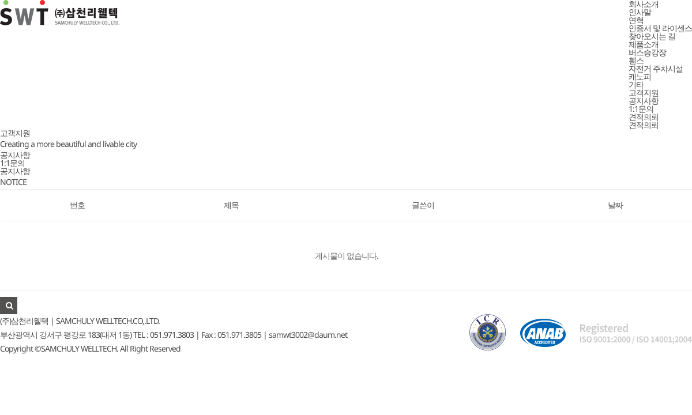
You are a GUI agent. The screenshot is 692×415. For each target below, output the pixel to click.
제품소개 (644, 44)
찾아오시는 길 (652, 36)
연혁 (636, 19)
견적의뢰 (644, 116)
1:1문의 (641, 108)
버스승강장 (647, 52)
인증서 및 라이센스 (660, 27)
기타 (636, 84)
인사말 (640, 11)
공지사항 (644, 100)
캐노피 (640, 76)
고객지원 (644, 92)
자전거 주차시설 (656, 68)
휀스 (636, 60)
